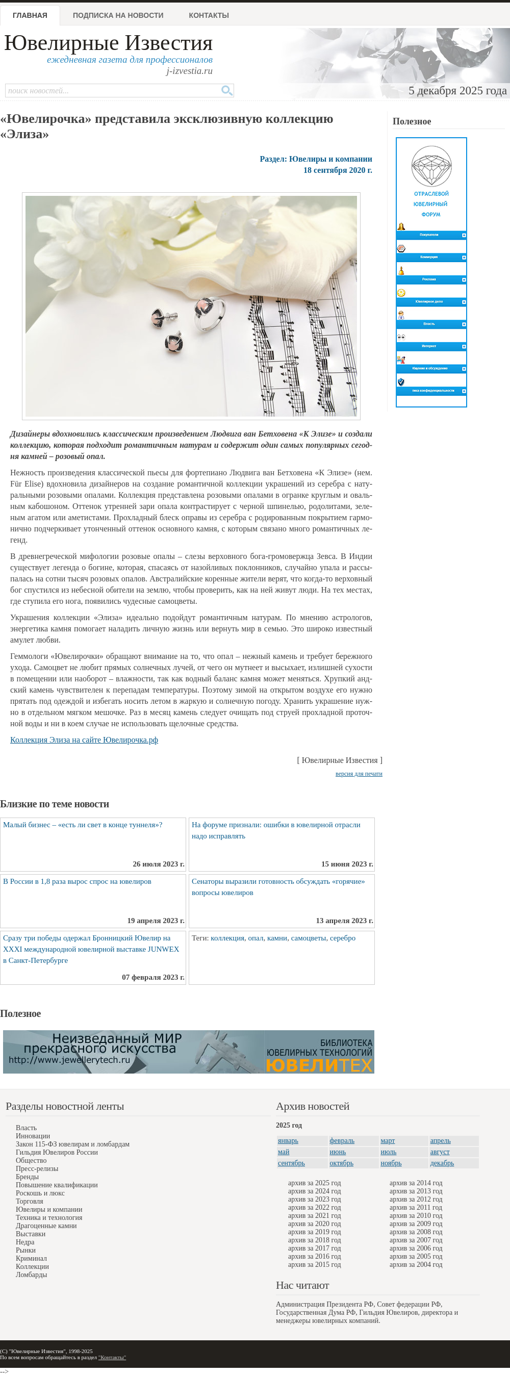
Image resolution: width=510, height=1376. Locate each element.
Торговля (29, 1201)
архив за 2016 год (314, 1256)
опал (256, 938)
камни (277, 938)
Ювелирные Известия (108, 42)
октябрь (342, 1163)
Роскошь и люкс (40, 1193)
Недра (25, 1242)
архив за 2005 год (416, 1256)
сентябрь (291, 1163)
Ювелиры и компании (49, 1209)
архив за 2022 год (314, 1207)
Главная (30, 15)
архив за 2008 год (416, 1232)
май (283, 1152)
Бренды (27, 1177)
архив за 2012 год (416, 1199)
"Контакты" (112, 1357)
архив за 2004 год (416, 1264)
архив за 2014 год (416, 1183)
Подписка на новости (118, 15)
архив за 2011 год (416, 1207)
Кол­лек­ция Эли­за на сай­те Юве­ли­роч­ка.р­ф (84, 739)
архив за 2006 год (416, 1248)
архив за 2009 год (416, 1224)
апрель (440, 1140)
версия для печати (359, 773)
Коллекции (32, 1266)
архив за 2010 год (416, 1215)
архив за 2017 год (314, 1248)
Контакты (209, 15)
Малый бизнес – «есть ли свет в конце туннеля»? (82, 825)
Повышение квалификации (57, 1185)
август (440, 1152)
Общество (31, 1160)
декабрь (442, 1163)
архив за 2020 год (314, 1224)
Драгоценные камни (46, 1226)
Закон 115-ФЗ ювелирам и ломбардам (73, 1144)
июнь (338, 1152)
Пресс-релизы (37, 1169)
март (388, 1140)
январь (288, 1140)
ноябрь (391, 1163)
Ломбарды (31, 1275)
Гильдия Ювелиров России (57, 1152)
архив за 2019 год (314, 1232)
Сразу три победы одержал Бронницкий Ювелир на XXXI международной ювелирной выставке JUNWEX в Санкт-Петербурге (91, 949)
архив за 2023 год (314, 1199)
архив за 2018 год (314, 1240)
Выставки (30, 1234)
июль (389, 1152)
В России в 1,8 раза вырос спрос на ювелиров (77, 881)
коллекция (227, 938)
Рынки (26, 1250)
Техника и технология (49, 1217)
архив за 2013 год (416, 1191)
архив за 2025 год (314, 1183)
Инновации (33, 1136)
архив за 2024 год (314, 1191)
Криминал (31, 1258)
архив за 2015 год (314, 1264)
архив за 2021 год (314, 1215)
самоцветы (308, 938)
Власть (26, 1128)
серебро (342, 938)
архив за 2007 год (416, 1240)
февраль (342, 1140)
